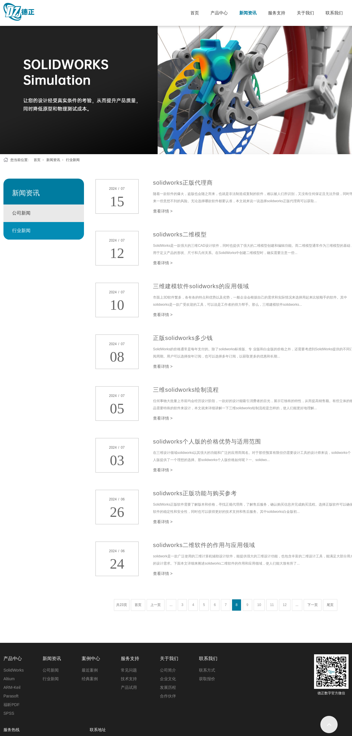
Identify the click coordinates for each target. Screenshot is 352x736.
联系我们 (334, 12)
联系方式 (207, 670)
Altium (9, 678)
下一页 (312, 605)
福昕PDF (11, 704)
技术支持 (129, 678)
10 (259, 605)
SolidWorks (13, 670)
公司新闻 (21, 213)
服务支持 (276, 12)
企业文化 (168, 678)
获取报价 (207, 678)
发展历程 (168, 687)
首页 (194, 12)
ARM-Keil (11, 687)
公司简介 (168, 670)
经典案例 (90, 678)
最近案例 (90, 670)
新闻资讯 (248, 12)
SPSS (8, 713)
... (171, 605)
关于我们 (305, 12)
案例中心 (91, 658)
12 (284, 605)
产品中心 (219, 12)
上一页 (155, 605)
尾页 (330, 605)
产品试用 (129, 687)
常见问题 (129, 670)
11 (272, 605)
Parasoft (10, 696)
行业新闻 (73, 160)
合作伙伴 (168, 696)
